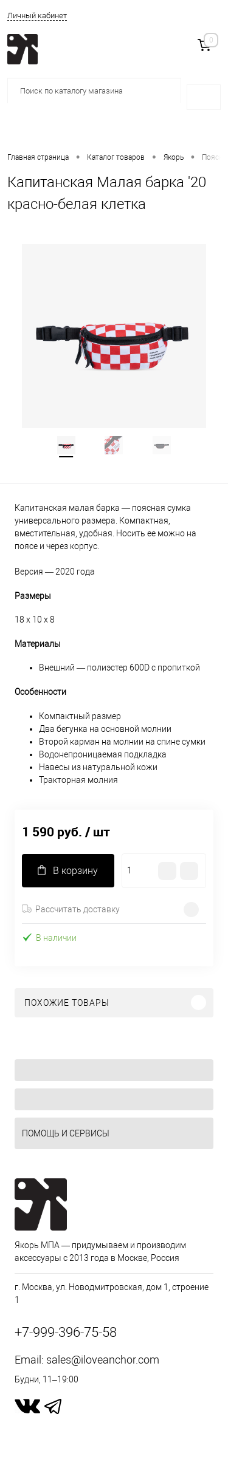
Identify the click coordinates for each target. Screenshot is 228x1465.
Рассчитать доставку (71, 909)
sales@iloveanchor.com (102, 1359)
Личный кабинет (37, 15)
